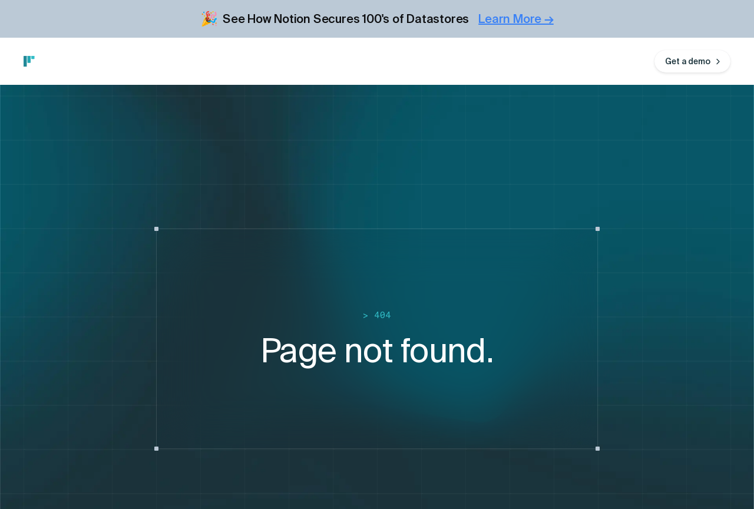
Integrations (138, 61)
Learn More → (516, 18)
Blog (261, 61)
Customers (208, 61)
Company (310, 61)
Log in (630, 61)
